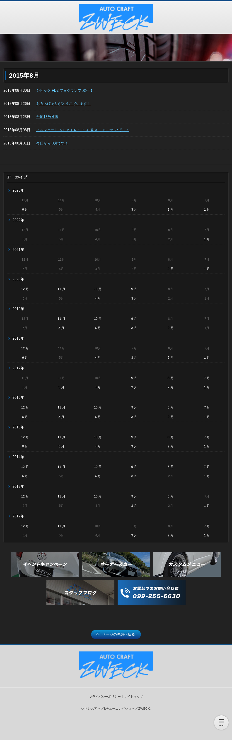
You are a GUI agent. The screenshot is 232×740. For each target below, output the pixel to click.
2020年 (18, 279)
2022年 (18, 220)
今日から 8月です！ (52, 143)
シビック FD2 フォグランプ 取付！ (64, 90)
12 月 (25, 289)
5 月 (61, 328)
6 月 (25, 209)
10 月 (98, 289)
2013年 (18, 486)
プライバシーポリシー (105, 696)
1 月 (207, 209)
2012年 (18, 516)
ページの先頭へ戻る (118, 634)
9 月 (134, 289)
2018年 (18, 338)
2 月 (171, 209)
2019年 (18, 309)
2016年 (18, 397)
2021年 (18, 250)
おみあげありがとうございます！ (63, 104)
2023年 (18, 190)
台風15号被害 (47, 117)
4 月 (98, 298)
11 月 (61, 289)
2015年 (18, 427)
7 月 (207, 378)
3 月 (134, 209)
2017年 (18, 368)
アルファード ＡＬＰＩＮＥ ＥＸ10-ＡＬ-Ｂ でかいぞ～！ (82, 130)
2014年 (18, 457)
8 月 (171, 378)
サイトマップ (133, 696)
